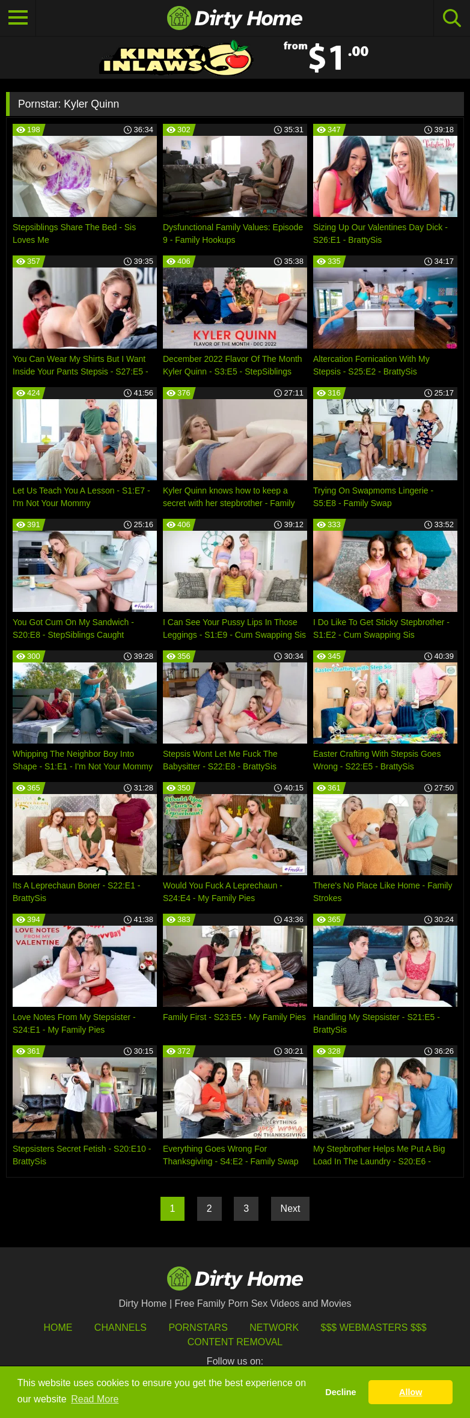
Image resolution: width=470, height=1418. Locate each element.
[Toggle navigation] (18, 18)
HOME (57, 1327)
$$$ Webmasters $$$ (374, 1327)
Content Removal (235, 1342)
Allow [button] (410, 1392)
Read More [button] (94, 1399)
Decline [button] (340, 1392)
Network (274, 1327)
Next (291, 1208)
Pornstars (197, 1327)
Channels (120, 1327)
